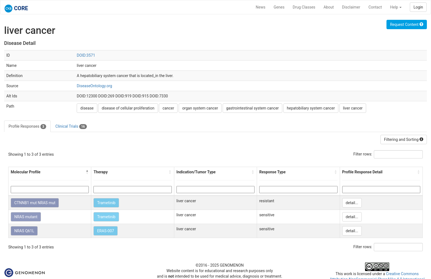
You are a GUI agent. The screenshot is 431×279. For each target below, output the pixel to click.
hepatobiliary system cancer (311, 108)
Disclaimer (351, 7)
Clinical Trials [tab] (71, 126)
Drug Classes (304, 7)
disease (86, 108)
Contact (375, 7)
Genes (279, 7)
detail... (352, 203)
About (329, 7)
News (260, 7)
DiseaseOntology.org (94, 86)
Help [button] (396, 7)
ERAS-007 (105, 231)
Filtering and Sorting (403, 139)
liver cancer (353, 108)
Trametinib (106, 203)
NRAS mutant (25, 217)
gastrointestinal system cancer (252, 108)
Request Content (406, 24)
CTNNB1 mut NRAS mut (34, 203)
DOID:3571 (86, 55)
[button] (87, 172)
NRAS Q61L (24, 231)
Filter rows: (362, 154)
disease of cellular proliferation (128, 108)
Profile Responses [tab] (27, 126)
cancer (168, 108)
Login (418, 7)
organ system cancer (200, 108)
